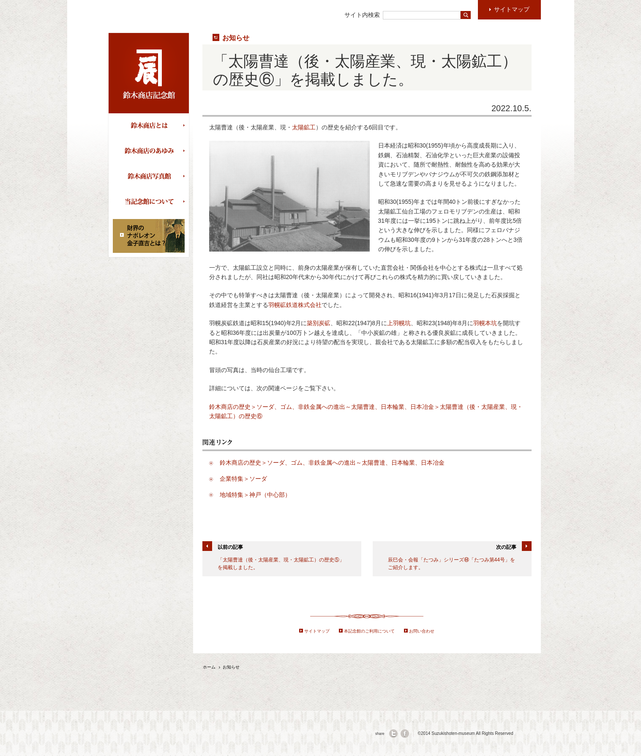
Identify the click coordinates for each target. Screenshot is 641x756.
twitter (393, 733)
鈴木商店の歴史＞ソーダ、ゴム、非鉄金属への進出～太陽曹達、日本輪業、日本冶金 (332, 462)
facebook (405, 733)
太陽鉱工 (304, 127)
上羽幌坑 (399, 323)
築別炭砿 (318, 323)
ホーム (209, 667)
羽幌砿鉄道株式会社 (295, 304)
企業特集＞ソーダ (243, 478)
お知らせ (235, 37)
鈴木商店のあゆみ (151, 151)
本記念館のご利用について (369, 631)
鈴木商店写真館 (151, 176)
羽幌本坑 (485, 323)
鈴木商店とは (151, 126)
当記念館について (151, 202)
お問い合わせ (421, 631)
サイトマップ (317, 631)
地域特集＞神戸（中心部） (255, 494)
